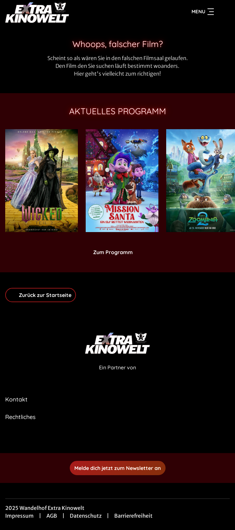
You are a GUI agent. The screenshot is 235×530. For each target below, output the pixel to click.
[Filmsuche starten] (223, 11)
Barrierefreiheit (133, 515)
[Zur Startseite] (50, 11)
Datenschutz (86, 515)
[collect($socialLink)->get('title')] (110, 438)
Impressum (19, 515)
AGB (51, 515)
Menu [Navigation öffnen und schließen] (203, 11)
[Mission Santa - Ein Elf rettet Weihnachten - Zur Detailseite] (122, 180)
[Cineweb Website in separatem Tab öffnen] (117, 374)
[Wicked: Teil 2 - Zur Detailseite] (41, 180)
